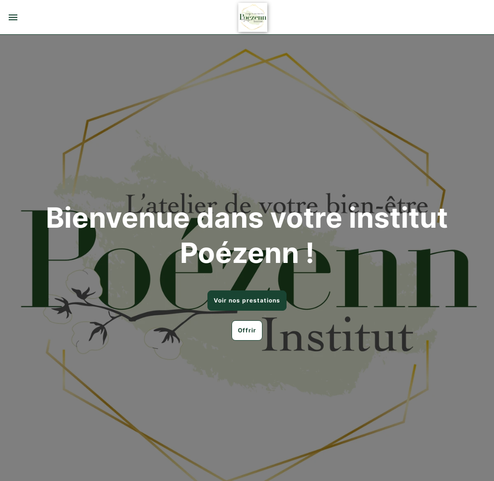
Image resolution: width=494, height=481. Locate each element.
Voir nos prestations (247, 300)
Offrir (247, 330)
